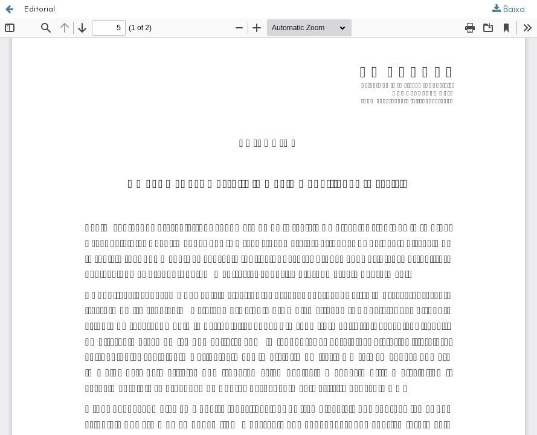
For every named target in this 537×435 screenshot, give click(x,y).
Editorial (39, 9)
